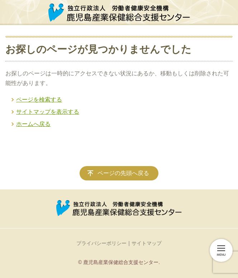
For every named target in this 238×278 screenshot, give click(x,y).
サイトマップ (147, 243)
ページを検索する (39, 99)
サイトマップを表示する (47, 112)
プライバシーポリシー (101, 243)
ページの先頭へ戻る (123, 173)
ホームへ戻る (33, 124)
